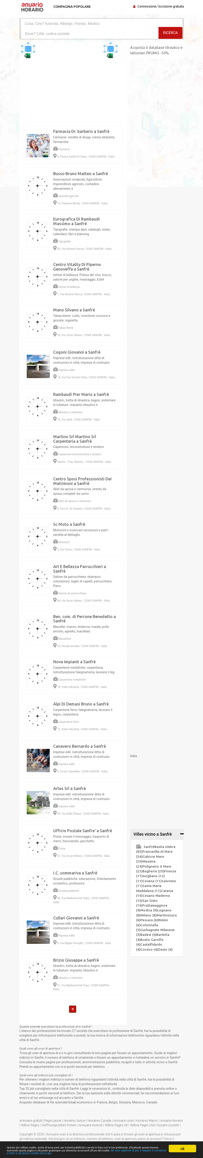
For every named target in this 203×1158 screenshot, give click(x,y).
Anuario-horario (171, 1121)
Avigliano (153, 876)
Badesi (148, 935)
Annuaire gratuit (30, 1121)
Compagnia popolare (71, 6)
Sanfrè (145, 847)
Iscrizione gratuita (171, 6)
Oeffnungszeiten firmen (59, 1125)
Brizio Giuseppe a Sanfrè (76, 960)
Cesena (152, 881)
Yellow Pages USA (142, 1125)
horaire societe (168, 1125)
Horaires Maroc (147, 1121)
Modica (148, 910)
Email (73, 1103)
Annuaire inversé (91, 1125)
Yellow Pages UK (116, 1125)
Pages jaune (52, 1121)
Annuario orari (123, 1121)
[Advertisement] (101, 1057)
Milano (148, 915)
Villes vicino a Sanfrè (153, 834)
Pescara (149, 920)
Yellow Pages (30, 1125)
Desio (165, 949)
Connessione (146, 6)
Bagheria (153, 871)
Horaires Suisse (75, 1121)
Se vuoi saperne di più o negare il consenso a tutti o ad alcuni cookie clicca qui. (121, 1152)
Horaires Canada (99, 1121)
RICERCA (170, 33)
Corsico (149, 949)
